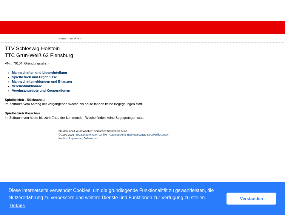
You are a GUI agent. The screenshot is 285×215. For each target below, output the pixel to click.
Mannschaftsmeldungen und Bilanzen (42, 81)
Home (62, 38)
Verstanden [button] (251, 198)
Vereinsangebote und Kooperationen (41, 90)
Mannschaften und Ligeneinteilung (39, 72)
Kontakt (62, 138)
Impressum (75, 138)
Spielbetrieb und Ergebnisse (34, 77)
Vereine (74, 38)
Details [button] (17, 205)
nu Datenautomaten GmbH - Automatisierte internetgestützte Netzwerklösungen (122, 134)
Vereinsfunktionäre (27, 86)
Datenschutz (91, 138)
